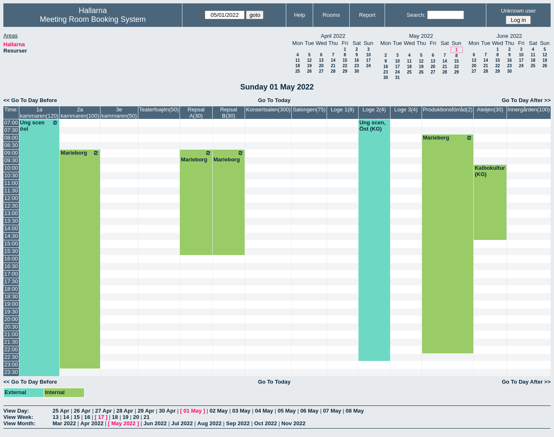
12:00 (11, 198)
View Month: (19, 423)
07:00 (11, 122)
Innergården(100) (529, 109)
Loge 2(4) (374, 109)
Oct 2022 (265, 423)
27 (321, 71)
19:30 (11, 311)
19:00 (11, 304)
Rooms (331, 15)
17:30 (11, 281)
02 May (218, 411)
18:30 (11, 296)
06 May (309, 411)
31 (397, 77)
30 (356, 71)
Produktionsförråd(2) (448, 109)
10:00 (11, 168)
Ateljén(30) (490, 109)
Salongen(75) (309, 109)
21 (333, 65)
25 (297, 71)
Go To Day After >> (526, 100)
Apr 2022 (91, 423)
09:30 (11, 160)
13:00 (11, 213)
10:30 (11, 175)
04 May (264, 411)
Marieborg (448, 137)
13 (321, 60)
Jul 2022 (182, 423)
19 (309, 65)
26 (309, 71)
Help (299, 15)
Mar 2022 (64, 423)
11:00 (11, 183)
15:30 (11, 251)
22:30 (11, 357)
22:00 (11, 349)
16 (356, 60)
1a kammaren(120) (39, 112)
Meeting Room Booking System (93, 19)
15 (345, 60)
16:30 (11, 266)
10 (368, 55)
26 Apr (82, 411)
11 (297, 60)
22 (345, 65)
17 (368, 60)
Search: (416, 15)
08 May (355, 411)
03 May (241, 411)
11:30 (11, 190)
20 (321, 65)
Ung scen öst (39, 125)
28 (333, 71)
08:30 (11, 145)
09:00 (11, 153)
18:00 (11, 289)
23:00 (11, 364)
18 (297, 65)
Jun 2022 (155, 423)
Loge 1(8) (342, 109)
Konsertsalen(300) (268, 109)
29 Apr (145, 411)
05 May (286, 411)
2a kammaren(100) (80, 112)
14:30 (11, 236)
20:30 (11, 327)
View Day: (16, 411)
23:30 (11, 372)
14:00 (11, 228)
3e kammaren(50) (119, 112)
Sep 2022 (238, 423)
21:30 (11, 342)
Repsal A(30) (195, 112)
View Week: (18, 417)
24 (368, 65)
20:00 (11, 319)
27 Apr (103, 411)
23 (356, 65)
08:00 (11, 137)
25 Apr (61, 411)
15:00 (11, 243)
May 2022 (123, 423)
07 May (332, 411)
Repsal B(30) (228, 112)
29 (345, 71)
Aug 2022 (209, 423)
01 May (193, 411)
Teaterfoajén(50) (159, 109)
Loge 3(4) (406, 109)
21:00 (11, 334)
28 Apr (124, 411)
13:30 (11, 221)
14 (333, 60)
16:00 (11, 258)
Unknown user (518, 11)
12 (309, 60)
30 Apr (167, 411)
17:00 (11, 274)
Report (367, 15)
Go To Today (274, 100)
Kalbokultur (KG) (490, 171)
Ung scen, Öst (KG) (372, 125)
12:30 (11, 206)
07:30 (11, 130)
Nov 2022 (294, 423)
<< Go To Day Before (30, 100)
